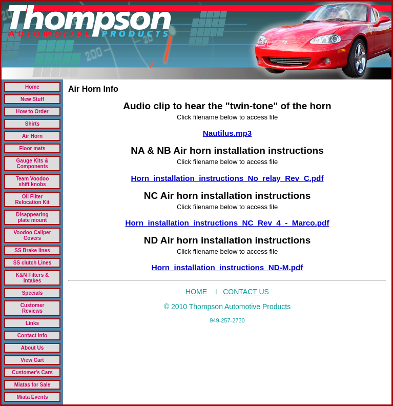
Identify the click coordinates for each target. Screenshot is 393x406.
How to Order (32, 111)
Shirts (32, 124)
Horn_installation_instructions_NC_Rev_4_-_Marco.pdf (227, 222)
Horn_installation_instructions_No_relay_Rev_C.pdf (227, 178)
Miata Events (32, 397)
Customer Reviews (32, 308)
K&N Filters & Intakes (32, 277)
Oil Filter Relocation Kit (32, 199)
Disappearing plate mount (32, 217)
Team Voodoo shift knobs (32, 181)
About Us (32, 348)
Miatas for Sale (32, 385)
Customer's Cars (32, 372)
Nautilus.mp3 (227, 133)
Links (32, 323)
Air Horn (32, 136)
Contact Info (32, 335)
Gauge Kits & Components (32, 163)
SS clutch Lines (32, 263)
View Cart (32, 360)
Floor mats (32, 148)
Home (32, 87)
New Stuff (32, 99)
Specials (32, 293)
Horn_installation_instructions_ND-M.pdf (227, 267)
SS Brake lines (32, 250)
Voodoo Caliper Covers (32, 235)
